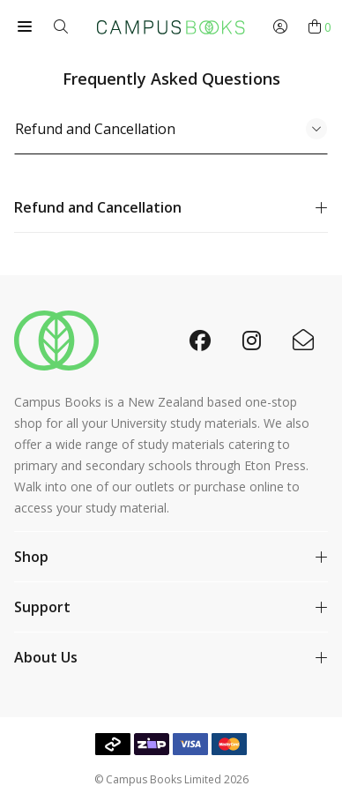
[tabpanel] (171, 208)
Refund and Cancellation (95, 128)
